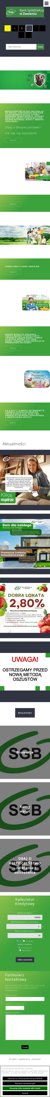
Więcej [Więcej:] (13, 204)
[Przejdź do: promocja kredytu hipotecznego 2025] (25, 544)
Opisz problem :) (14, 1012)
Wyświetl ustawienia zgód (25, 1083)
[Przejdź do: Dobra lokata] (25, 608)
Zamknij (25, 1093)
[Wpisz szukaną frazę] (21, 47)
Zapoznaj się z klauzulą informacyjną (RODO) (25, 1078)
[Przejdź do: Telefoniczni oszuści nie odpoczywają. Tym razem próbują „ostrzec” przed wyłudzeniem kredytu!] (25, 672)
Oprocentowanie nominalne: (25, 922)
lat (20, 941)
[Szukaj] (40, 47)
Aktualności (25, 712)
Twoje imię (11, 995)
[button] (46, 3)
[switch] (29, 28)
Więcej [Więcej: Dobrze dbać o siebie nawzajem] (13, 272)
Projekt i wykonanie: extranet (25, 1059)
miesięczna (26, 948)
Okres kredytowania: (25, 931)
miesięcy (30, 941)
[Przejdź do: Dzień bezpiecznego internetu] (25, 480)
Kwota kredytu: (25, 913)
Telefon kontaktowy (15, 1004)
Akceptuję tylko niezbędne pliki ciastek (25, 1088)
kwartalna (26, 950)
